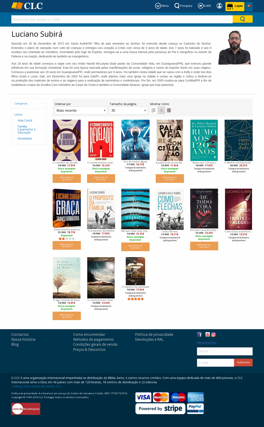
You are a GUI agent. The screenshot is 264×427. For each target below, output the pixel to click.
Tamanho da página (129, 108)
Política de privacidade (154, 334)
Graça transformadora (66, 229)
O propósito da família (101, 230)
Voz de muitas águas (135, 161)
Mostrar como (161, 108)
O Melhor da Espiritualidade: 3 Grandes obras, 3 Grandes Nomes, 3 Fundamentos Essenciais (238, 162)
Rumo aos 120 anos (204, 162)
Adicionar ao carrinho (67, 178)
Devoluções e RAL (149, 339)
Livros (18, 114)
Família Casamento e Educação (27, 129)
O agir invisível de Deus (66, 300)
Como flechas (170, 231)
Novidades (25, 138)
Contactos (20, 334)
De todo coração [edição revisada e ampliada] (204, 230)
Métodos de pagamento (93, 339)
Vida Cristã (25, 120)
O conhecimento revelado (101, 162)
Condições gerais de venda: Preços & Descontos (95, 347)
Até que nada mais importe (135, 230)
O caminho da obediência (67, 162)
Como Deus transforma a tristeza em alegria (238, 231)
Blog (15, 344)
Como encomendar (89, 334)
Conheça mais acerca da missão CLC (36, 386)
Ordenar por (81, 108)
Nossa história (23, 339)
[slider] (66, 238)
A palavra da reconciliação (170, 162)
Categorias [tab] (20, 103)
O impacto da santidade (135, 286)
